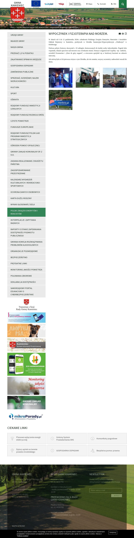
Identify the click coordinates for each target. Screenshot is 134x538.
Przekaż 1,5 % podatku (22, 53)
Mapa (89, 4)
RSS (113, 4)
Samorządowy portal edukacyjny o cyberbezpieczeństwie (22, 291)
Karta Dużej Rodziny (21, 198)
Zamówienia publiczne (22, 71)
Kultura (15, 87)
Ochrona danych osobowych (25, 192)
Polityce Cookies (22, 536)
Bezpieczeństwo (19, 257)
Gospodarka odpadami (22, 65)
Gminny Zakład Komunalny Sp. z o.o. (26, 153)
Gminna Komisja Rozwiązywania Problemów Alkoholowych (26, 243)
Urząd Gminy (17, 35)
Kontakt (102, 4)
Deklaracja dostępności (23, 282)
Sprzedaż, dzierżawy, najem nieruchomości (25, 79)
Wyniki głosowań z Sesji (23, 204)
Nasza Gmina (17, 47)
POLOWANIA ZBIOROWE (21, 275)
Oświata (15, 99)
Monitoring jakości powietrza (26, 269)
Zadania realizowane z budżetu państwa (27, 162)
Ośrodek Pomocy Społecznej (25, 145)
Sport (14, 93)
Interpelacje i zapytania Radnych (23, 221)
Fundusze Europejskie (22, 127)
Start (12, 27)
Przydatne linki (19, 263)
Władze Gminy (17, 41)
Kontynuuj (113, 532)
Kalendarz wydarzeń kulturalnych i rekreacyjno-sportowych (25, 182)
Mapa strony (18, 526)
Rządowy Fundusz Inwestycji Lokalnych (25, 107)
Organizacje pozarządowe (24, 251)
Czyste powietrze (20, 121)
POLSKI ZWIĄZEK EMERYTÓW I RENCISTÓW (32, 27)
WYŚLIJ (116, 495)
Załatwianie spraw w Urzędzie (26, 59)
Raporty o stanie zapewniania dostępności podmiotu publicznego (26, 232)
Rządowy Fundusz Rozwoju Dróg (27, 114)
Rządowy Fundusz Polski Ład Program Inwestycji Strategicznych (25, 136)
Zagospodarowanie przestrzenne (20, 172)
